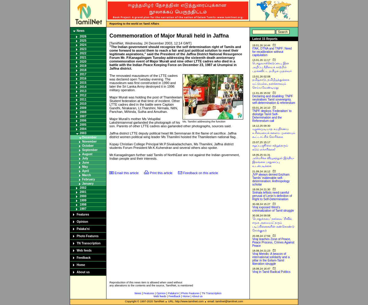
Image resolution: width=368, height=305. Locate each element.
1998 (83, 204)
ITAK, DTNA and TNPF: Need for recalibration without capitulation (272, 52)
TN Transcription (88, 243)
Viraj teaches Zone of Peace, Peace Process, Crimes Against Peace (273, 242)
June (85, 162)
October (88, 145)
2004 (83, 129)
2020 (83, 61)
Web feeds (84, 250)
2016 (83, 78)
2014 (83, 87)
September (90, 150)
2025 (83, 40)
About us (83, 272)
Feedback (83, 257)
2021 (83, 57)
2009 (83, 108)
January (88, 183)
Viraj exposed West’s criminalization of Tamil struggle (273, 209)
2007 (83, 116)
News (80, 30)
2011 (83, 99)
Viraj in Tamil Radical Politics (271, 271)
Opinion (82, 221)
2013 (83, 91)
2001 (83, 192)
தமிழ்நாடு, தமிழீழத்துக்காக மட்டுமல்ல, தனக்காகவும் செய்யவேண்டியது (270, 83)
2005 (83, 124)
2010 (83, 103)
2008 (83, 112)
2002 (83, 187)
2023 (83, 49)
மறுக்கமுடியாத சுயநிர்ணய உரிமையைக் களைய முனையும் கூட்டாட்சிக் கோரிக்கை (273, 132)
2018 (83, 70)
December (89, 137)
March (86, 175)
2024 (83, 45)
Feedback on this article (200, 173)
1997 (83, 208)
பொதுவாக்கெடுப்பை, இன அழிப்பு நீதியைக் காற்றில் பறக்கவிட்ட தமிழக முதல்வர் (272, 67)
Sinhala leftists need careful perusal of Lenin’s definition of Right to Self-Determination (272, 196)
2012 (83, 95)
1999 (83, 200)
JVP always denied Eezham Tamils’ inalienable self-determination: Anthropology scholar (271, 179)
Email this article (127, 173)
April (85, 171)
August (87, 154)
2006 (83, 120)
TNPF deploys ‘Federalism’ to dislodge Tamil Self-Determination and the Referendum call (272, 115)
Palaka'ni (83, 229)
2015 (83, 82)
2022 (83, 53)
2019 (83, 66)
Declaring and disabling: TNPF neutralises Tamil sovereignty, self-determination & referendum (273, 99)
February (88, 179)
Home (81, 265)
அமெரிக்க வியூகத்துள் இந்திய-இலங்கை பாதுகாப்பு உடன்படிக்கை (273, 162)
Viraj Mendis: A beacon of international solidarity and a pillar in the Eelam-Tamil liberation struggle (271, 258)
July (85, 158)
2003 (83, 133)
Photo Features (88, 236)
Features (83, 214)
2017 (83, 74)
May (85, 166)
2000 (83, 196)
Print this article (161, 173)
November (89, 141)
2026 (83, 36)
